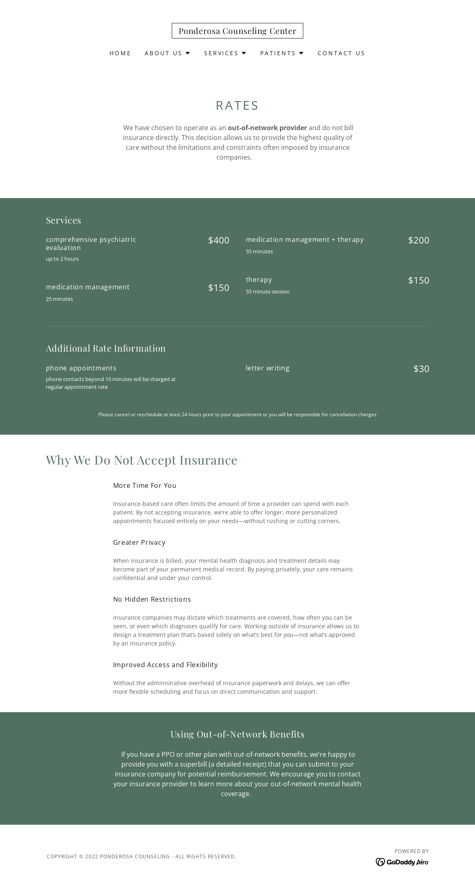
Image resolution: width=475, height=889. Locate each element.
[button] (168, 53)
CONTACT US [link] (342, 53)
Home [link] (120, 53)
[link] (238, 31)
